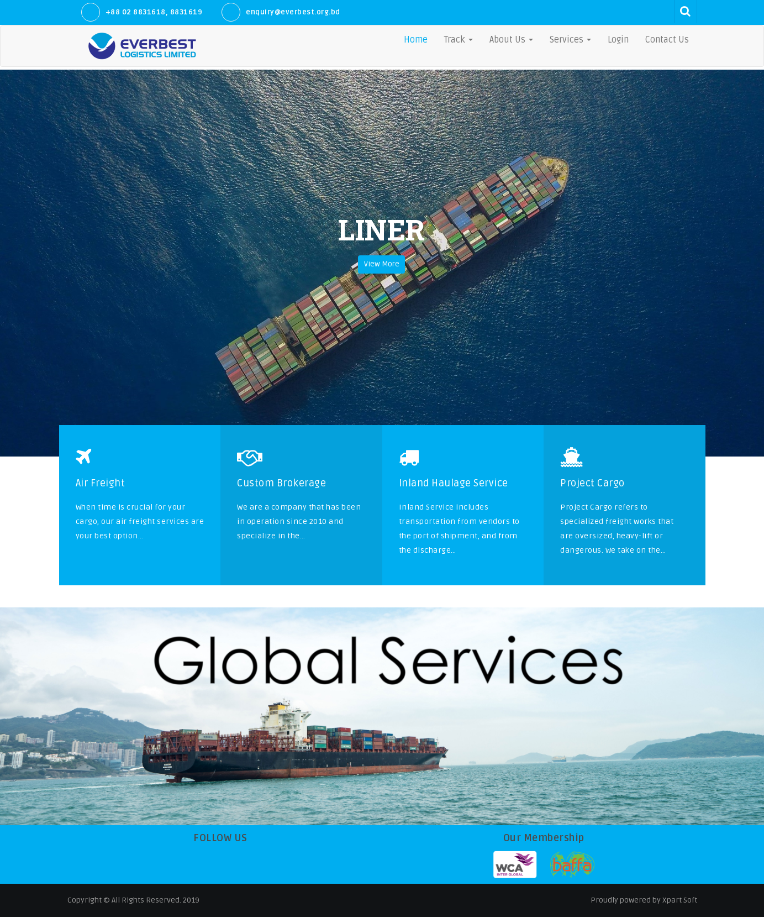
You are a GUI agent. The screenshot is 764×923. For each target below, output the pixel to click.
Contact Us (667, 39)
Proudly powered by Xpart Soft (644, 906)
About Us (511, 39)
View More (382, 271)
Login (618, 39)
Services (570, 39)
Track (458, 39)
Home (416, 39)
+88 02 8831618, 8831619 (154, 12)
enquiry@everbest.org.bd (293, 12)
